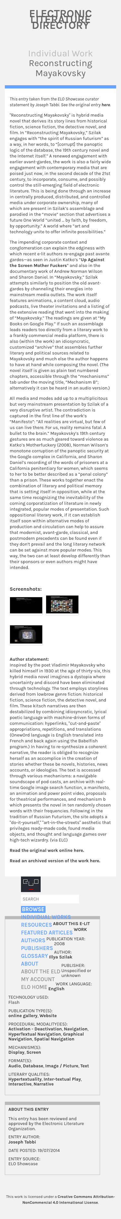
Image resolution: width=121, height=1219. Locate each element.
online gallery (22, 1015)
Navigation (75, 1029)
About (29, 964)
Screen (33, 1052)
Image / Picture (61, 1066)
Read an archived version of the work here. (55, 861)
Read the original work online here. (47, 850)
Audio (14, 1066)
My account (38, 979)
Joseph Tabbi (22, 1142)
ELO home (34, 987)
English (56, 989)
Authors (33, 940)
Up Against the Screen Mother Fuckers (57, 262)
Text (84, 1066)
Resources (36, 925)
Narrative (44, 1084)
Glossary (34, 956)
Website (48, 1015)
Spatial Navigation (54, 1039)
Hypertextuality (25, 1079)
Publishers (37, 948)
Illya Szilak (61, 957)
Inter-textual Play (62, 1079)
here (106, 105)
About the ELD (40, 972)
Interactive (20, 1084)
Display (16, 1052)
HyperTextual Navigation (34, 1034)
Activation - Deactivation (35, 1029)
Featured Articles (47, 933)
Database (33, 1066)
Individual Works (46, 917)
